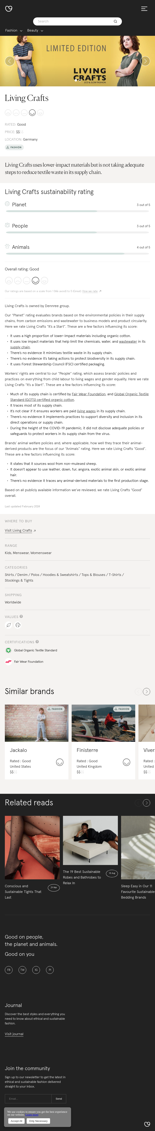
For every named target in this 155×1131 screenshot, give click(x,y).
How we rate (90, 291)
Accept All (16, 1121)
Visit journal (14, 1034)
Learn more (31, 1114)
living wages (86, 411)
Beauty (32, 30)
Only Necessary (38, 1121)
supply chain (20, 347)
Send (59, 1098)
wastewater (128, 341)
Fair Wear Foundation (89, 394)
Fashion (11, 30)
